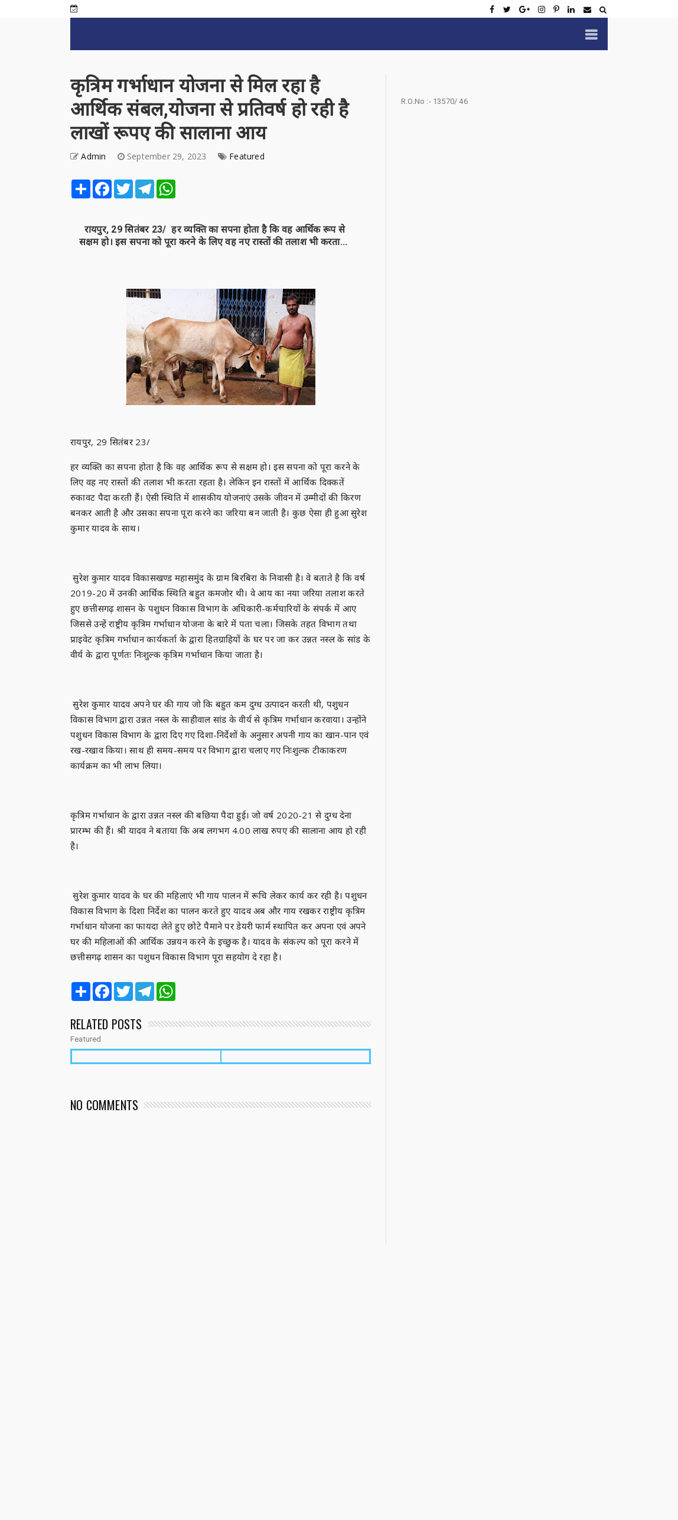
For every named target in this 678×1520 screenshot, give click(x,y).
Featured (247, 156)
